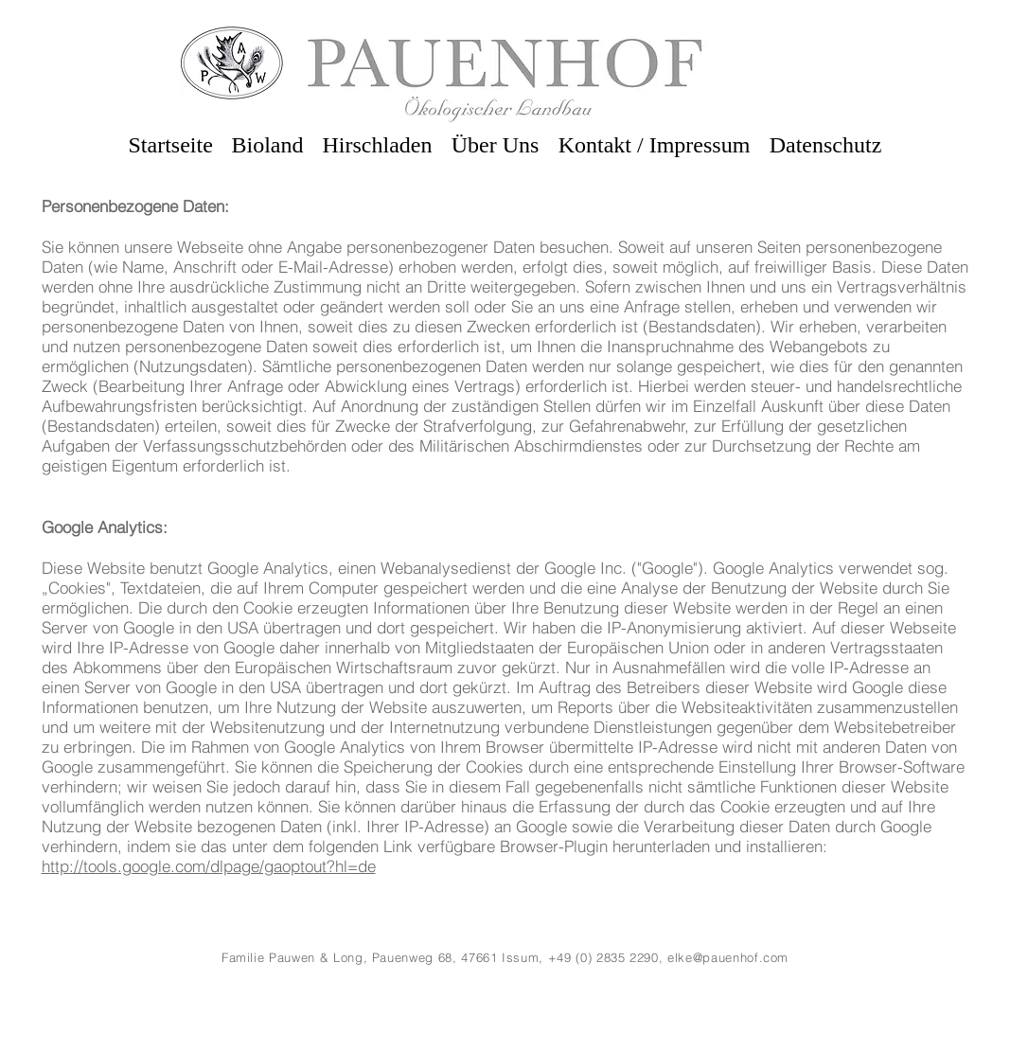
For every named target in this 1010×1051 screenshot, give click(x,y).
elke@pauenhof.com (728, 957)
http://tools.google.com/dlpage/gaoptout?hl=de (209, 866)
